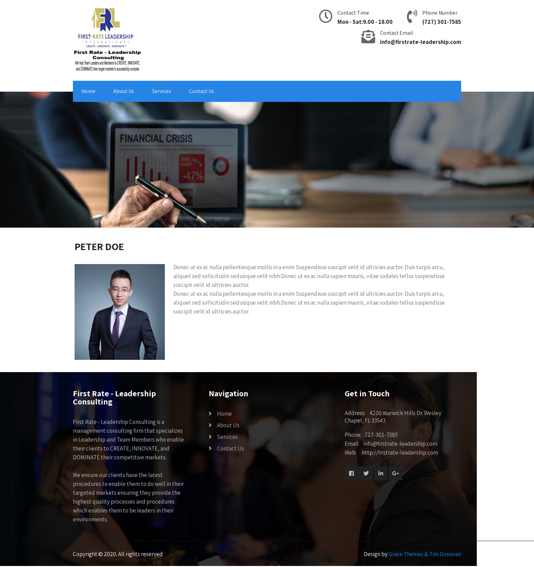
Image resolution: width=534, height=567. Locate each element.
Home (88, 91)
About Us (123, 91)
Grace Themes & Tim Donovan (425, 554)
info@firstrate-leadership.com (420, 42)
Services (161, 91)
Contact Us (201, 91)
